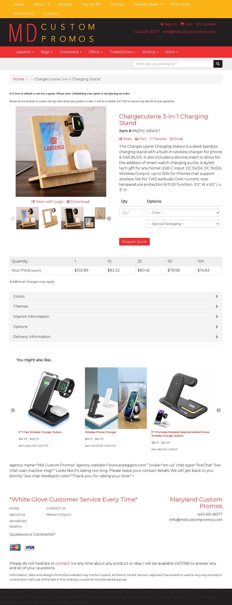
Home (18, 4)
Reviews (65, 4)
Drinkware (71, 52)
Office (96, 52)
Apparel (25, 52)
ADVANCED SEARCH (18, 523)
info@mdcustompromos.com (189, 32)
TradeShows (122, 52)
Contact (117, 4)
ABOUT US (17, 514)
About (39, 4)
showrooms (23, 13)
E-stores (50, 13)
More (171, 52)
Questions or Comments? (33, 534)
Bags (47, 52)
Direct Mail (180, 4)
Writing (150, 52)
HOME (14, 508)
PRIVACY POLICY (58, 514)
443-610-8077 (147, 32)
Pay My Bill (91, 4)
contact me (66, 563)
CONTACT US (56, 508)
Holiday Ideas (146, 4)
